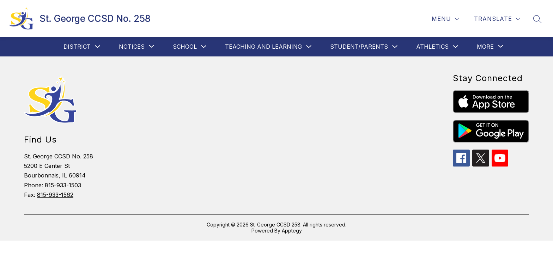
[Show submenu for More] (485, 46)
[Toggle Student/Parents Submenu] (395, 47)
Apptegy (292, 231)
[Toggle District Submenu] (97, 47)
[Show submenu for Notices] (132, 46)
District (77, 46)
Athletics (432, 46)
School (185, 46)
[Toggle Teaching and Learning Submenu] (309, 47)
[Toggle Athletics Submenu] (455, 47)
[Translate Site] (497, 18)
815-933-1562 (55, 194)
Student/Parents (359, 46)
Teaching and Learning (263, 46)
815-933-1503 (63, 185)
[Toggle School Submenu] (204, 47)
